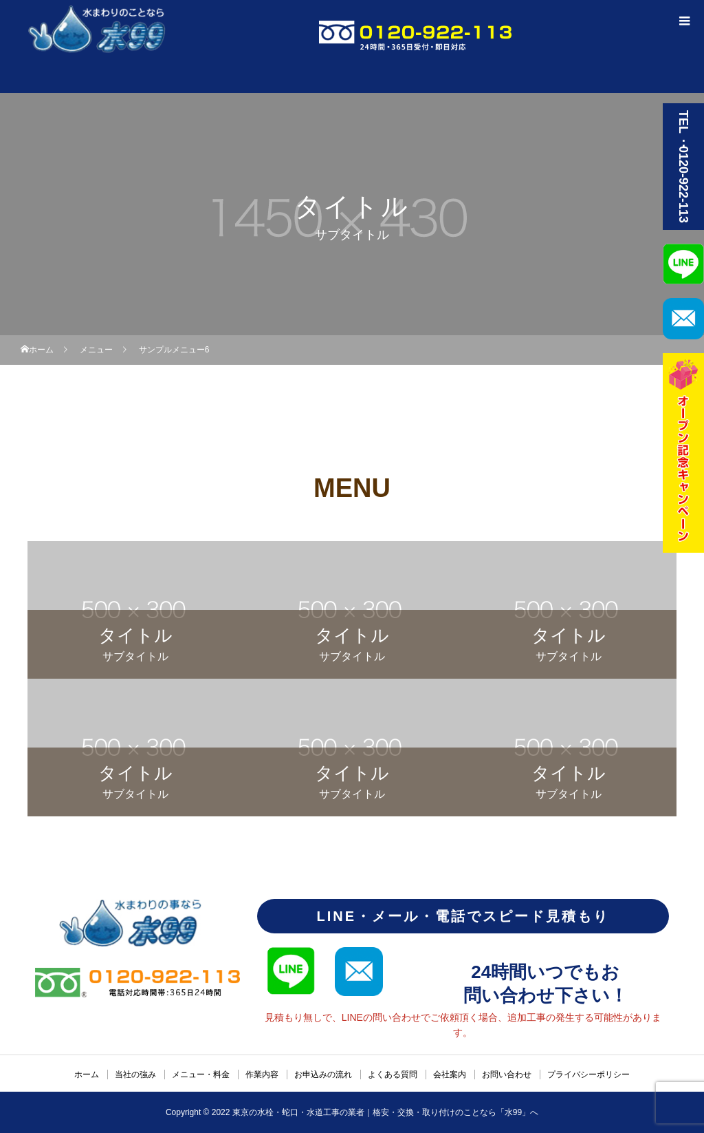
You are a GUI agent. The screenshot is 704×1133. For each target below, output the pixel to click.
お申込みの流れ (323, 1074)
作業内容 (261, 1074)
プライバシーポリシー (588, 1074)
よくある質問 (392, 1074)
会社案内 (449, 1074)
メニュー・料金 (201, 1074)
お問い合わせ (506, 1074)
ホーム (86, 1074)
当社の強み (135, 1074)
